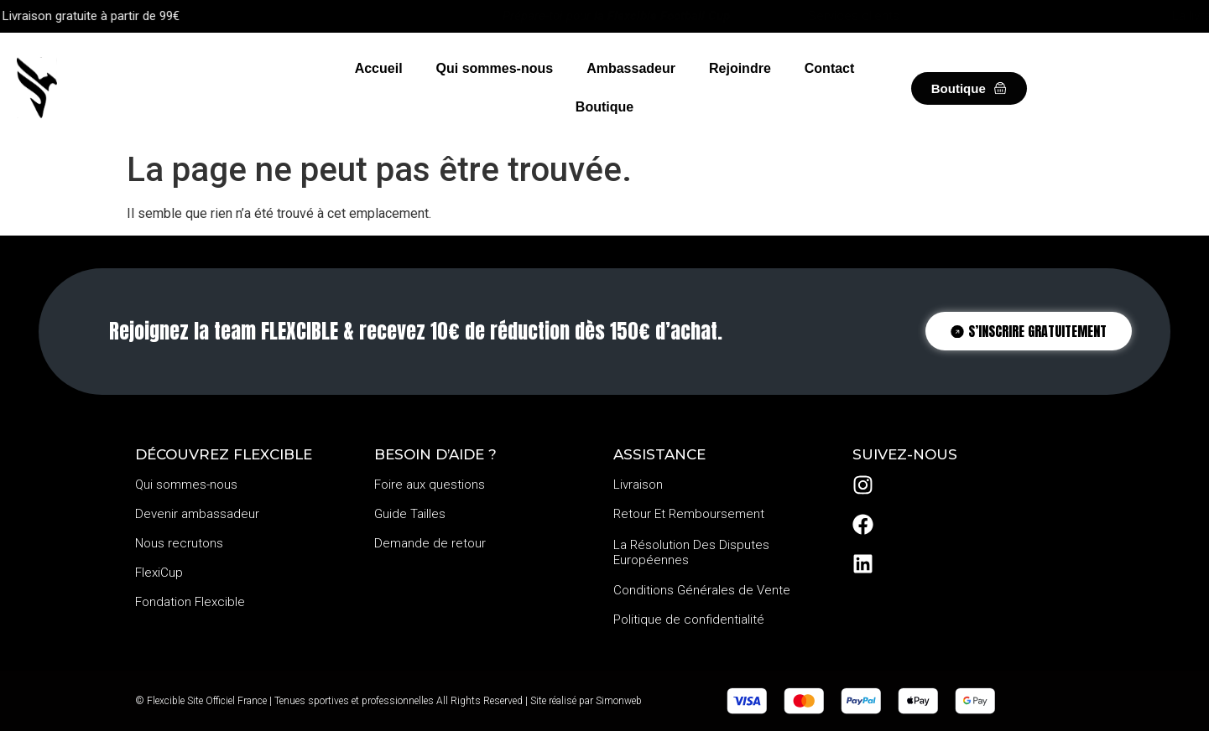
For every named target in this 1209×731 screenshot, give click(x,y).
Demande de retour (430, 543)
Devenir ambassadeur (197, 513)
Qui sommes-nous (495, 68)
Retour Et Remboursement (688, 513)
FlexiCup (159, 572)
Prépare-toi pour (616, 15)
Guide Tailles (410, 513)
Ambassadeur (630, 68)
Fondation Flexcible (190, 601)
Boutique (604, 107)
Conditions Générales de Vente (701, 590)
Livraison (638, 484)
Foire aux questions (429, 484)
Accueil (379, 68)
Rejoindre (740, 68)
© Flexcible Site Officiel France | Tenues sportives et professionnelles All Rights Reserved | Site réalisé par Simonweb (388, 701)
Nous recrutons (179, 543)
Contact (830, 68)
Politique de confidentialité (688, 619)
